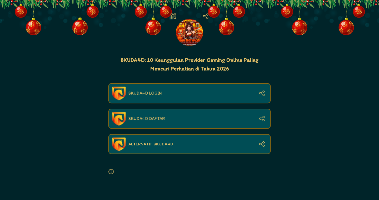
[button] (113, 171)
